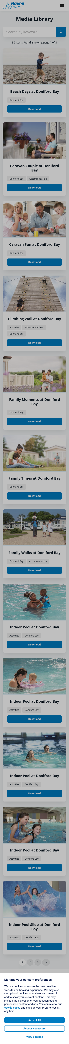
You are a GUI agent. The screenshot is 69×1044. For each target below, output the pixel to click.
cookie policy (12, 1028)
